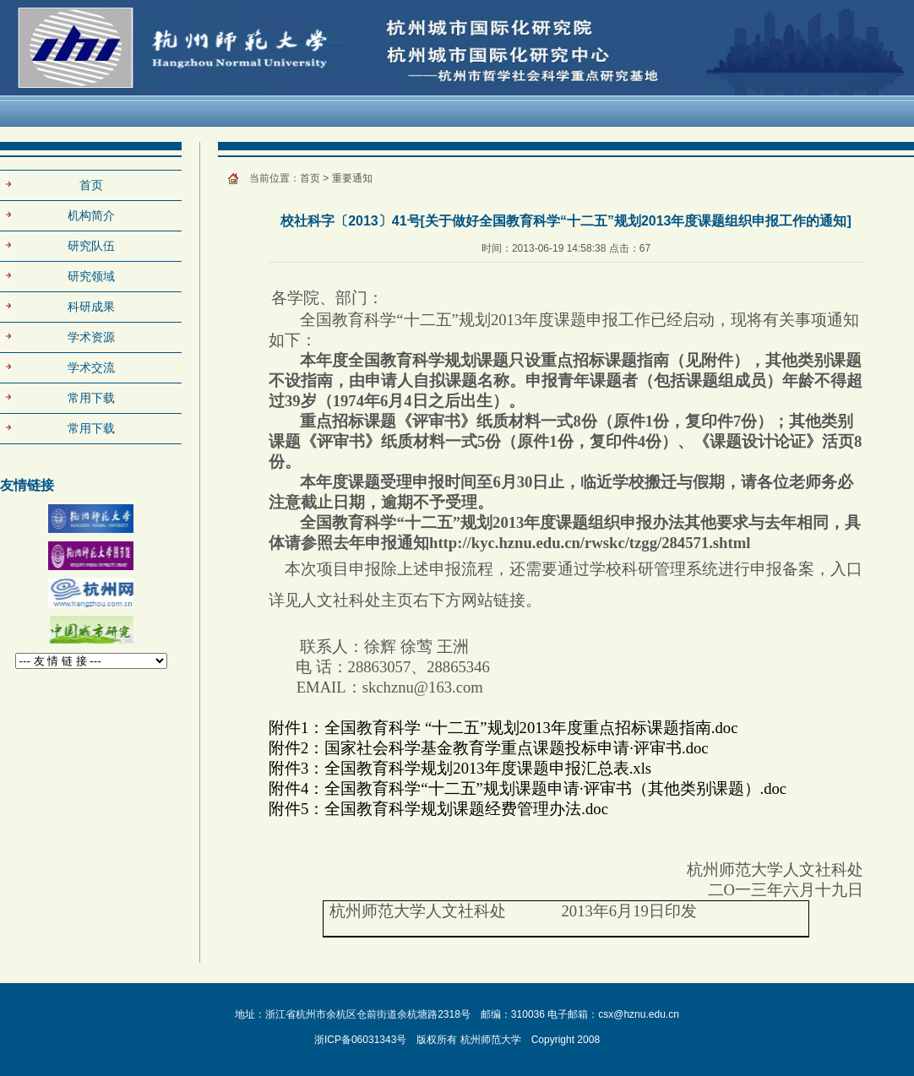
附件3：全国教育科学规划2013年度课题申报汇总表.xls (460, 768)
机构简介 (91, 215)
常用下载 (91, 428)
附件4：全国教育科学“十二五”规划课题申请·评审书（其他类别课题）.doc (527, 788)
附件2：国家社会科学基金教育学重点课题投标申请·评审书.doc (489, 748)
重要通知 (352, 178)
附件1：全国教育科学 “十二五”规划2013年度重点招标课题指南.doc (503, 727)
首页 (91, 185)
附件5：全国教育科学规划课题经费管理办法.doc (438, 809)
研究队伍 (91, 246)
